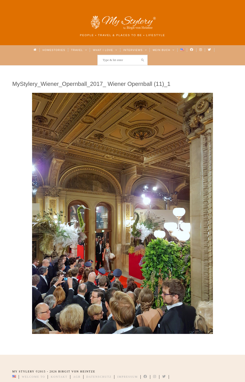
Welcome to (33, 376)
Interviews (135, 50)
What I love (105, 50)
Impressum (127, 376)
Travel (79, 50)
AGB (77, 376)
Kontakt (59, 376)
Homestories (54, 50)
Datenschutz (99, 376)
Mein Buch (164, 50)
